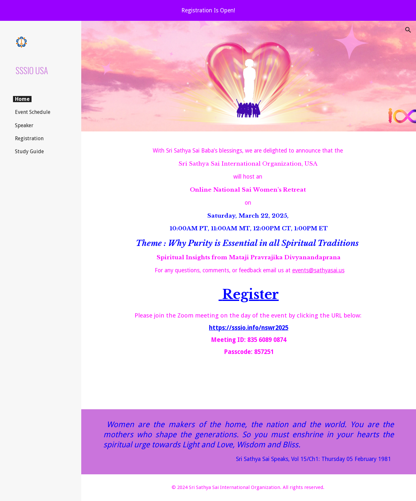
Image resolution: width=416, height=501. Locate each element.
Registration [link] (29, 138)
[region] (208, 10)
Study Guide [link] (29, 151)
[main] (249, 270)
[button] (408, 30)
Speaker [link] (24, 125)
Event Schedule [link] (32, 112)
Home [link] (22, 99)
